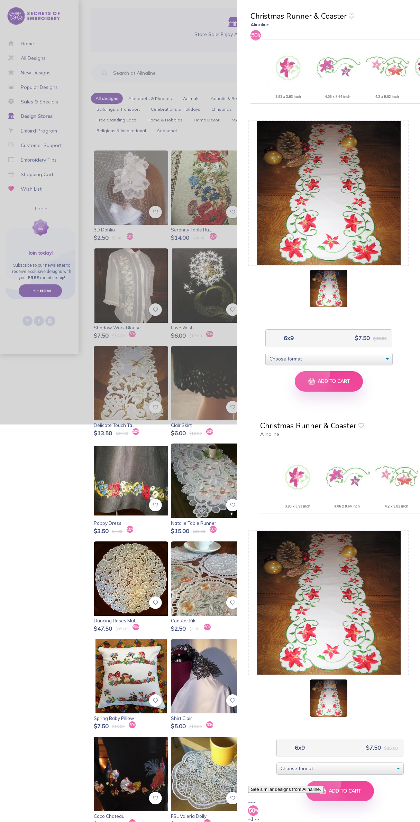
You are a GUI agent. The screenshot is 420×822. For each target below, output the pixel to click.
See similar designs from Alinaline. (286, 789)
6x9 (288, 338)
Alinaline (260, 24)
